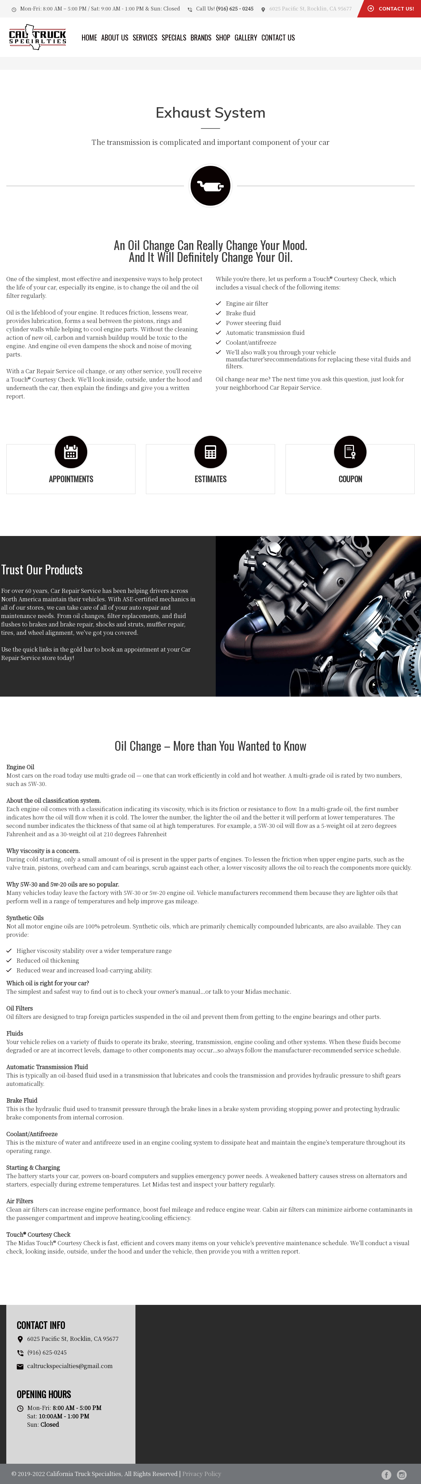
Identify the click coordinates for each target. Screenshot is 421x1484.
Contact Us (278, 37)
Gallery (246, 37)
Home (89, 37)
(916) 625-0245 (47, 1352)
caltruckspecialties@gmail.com (70, 1366)
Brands (201, 37)
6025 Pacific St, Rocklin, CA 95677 (310, 8)
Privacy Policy (201, 1474)
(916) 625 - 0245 (234, 8)
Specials (174, 37)
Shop (223, 37)
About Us (114, 37)
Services (145, 37)
